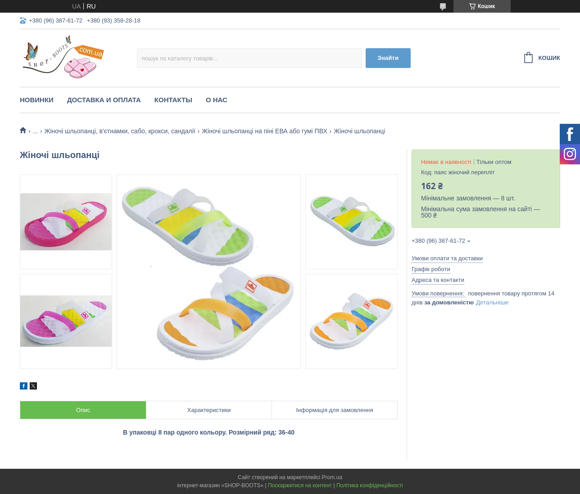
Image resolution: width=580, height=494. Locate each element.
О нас (216, 99)
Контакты (173, 99)
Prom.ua (332, 477)
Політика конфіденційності (369, 485)
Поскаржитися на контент (300, 485)
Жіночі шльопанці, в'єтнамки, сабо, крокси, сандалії (120, 131)
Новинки (37, 99)
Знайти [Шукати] (388, 57)
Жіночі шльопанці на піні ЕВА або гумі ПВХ (264, 131)
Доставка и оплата (104, 99)
